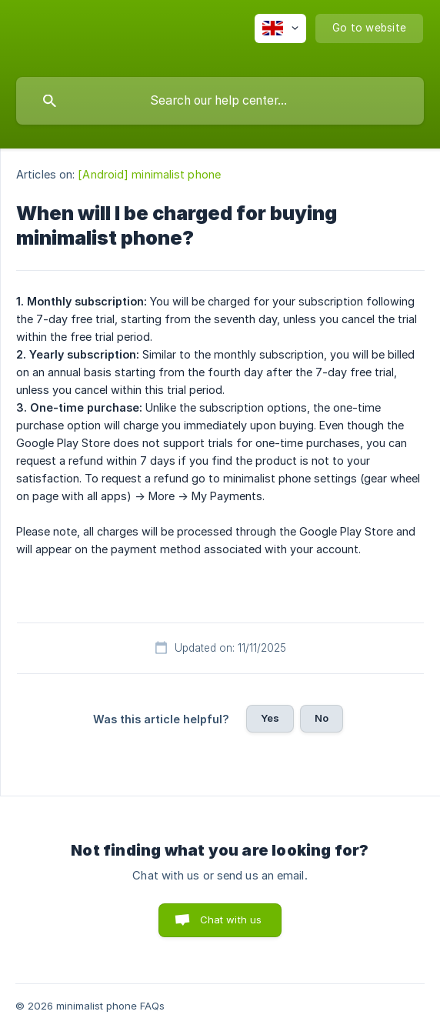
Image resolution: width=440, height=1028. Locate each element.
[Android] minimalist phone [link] (149, 174)
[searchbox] (220, 101)
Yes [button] (270, 718)
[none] (280, 28)
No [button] (321, 718)
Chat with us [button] (231, 919)
